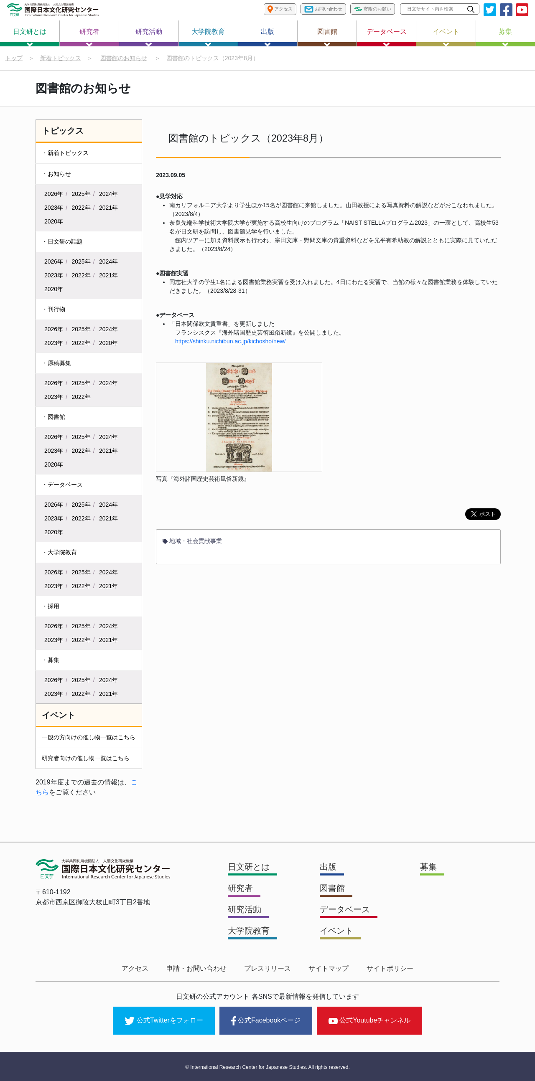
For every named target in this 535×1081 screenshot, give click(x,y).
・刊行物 (53, 309)
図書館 (327, 37)
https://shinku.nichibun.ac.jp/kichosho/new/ (230, 341)
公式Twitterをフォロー (164, 1020)
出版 (267, 37)
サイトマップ (328, 968)
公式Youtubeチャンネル (369, 1019)
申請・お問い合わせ (197, 968)
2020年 (53, 221)
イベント (446, 37)
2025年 (81, 193)
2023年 (53, 207)
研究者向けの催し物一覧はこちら (86, 758)
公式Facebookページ (266, 1020)
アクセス (137, 968)
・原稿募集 (56, 363)
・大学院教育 (59, 552)
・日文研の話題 (62, 241)
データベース (387, 37)
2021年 (108, 207)
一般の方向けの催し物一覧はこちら (88, 737)
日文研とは (29, 37)
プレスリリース (267, 968)
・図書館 (53, 417)
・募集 (50, 660)
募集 (505, 37)
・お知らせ (56, 173)
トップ (14, 58)
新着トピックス (60, 58)
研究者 (89, 37)
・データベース (62, 484)
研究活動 (148, 37)
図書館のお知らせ (123, 58)
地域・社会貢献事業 (192, 541)
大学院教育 (208, 37)
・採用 (50, 606)
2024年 (108, 193)
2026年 (53, 193)
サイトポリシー (387, 968)
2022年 (81, 207)
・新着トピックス (65, 153)
